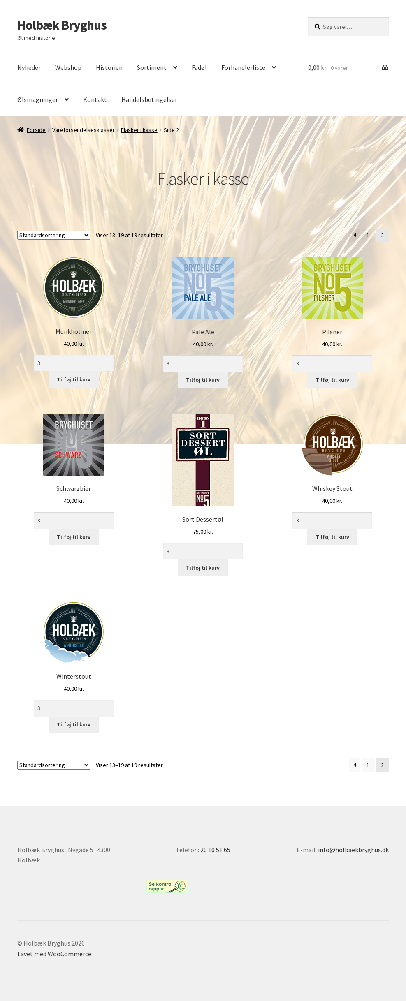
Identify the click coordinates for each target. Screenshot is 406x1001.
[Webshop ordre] (53, 235)
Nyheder (29, 67)
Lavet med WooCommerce (54, 954)
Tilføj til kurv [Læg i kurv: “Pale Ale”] (203, 380)
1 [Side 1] (368, 235)
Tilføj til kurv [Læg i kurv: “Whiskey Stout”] (332, 537)
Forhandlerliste (243, 67)
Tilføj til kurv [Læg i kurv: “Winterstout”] (73, 724)
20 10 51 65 (215, 850)
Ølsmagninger (37, 99)
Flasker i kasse (139, 130)
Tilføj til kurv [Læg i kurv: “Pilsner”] (332, 380)
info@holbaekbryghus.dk (353, 850)
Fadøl (199, 67)
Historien (109, 67)
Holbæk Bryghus (62, 25)
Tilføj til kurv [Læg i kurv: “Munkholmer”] (73, 379)
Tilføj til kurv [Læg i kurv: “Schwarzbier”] (73, 537)
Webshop (68, 67)
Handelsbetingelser (149, 99)
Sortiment (152, 67)
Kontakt (95, 99)
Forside (36, 130)
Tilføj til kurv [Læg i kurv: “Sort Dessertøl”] (203, 567)
